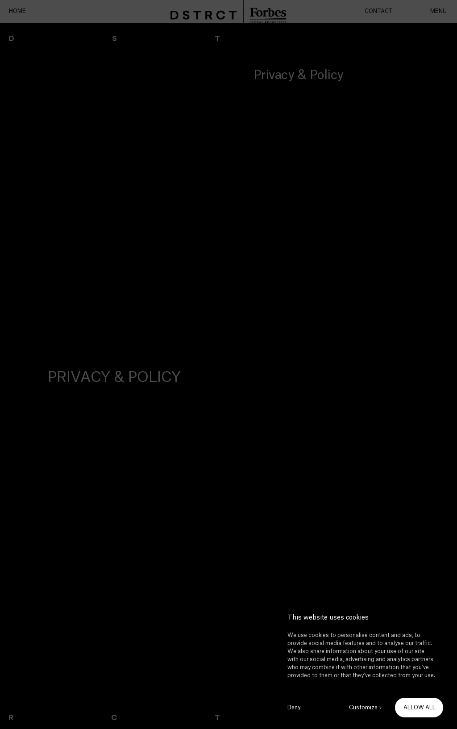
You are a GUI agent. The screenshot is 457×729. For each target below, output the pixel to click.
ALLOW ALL (419, 707)
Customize (363, 707)
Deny (293, 707)
